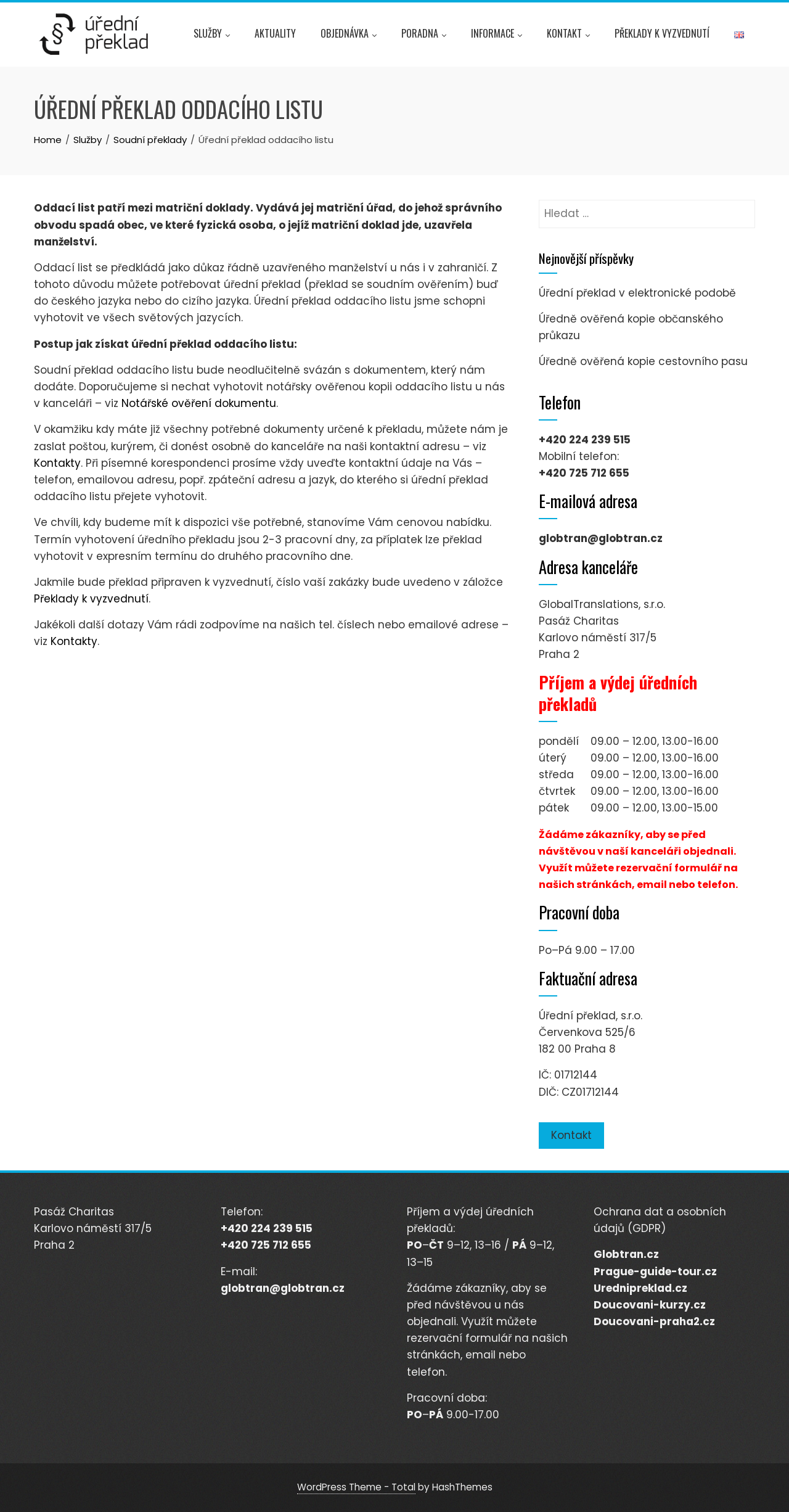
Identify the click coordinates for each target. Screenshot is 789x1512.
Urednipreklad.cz (640, 1288)
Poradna (423, 35)
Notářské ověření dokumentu (198, 403)
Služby (212, 35)
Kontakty (57, 463)
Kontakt (568, 35)
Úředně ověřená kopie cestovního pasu (643, 361)
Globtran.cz (626, 1254)
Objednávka (349, 35)
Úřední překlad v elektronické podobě (637, 293)
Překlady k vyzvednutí (662, 33)
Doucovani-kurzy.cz (650, 1304)
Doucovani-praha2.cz (654, 1321)
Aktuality (275, 33)
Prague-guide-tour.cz (655, 1271)
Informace (496, 35)
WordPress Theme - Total (356, 1487)
